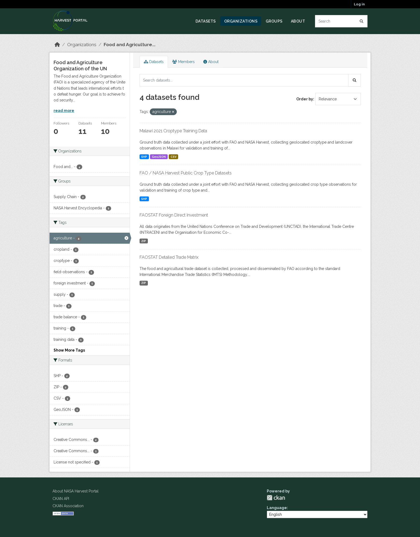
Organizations (241, 21)
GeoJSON (159, 156)
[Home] (57, 44)
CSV (174, 156)
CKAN (276, 498)
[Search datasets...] (341, 21)
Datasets (206, 21)
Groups (274, 21)
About (298, 21)
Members (183, 62)
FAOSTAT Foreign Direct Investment (174, 215)
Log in (359, 4)
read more (64, 110)
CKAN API (60, 498)
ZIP (143, 241)
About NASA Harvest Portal (75, 491)
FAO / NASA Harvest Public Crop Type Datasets (186, 173)
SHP (144, 156)
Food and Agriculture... (129, 44)
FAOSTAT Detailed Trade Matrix (169, 257)
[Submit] (361, 21)
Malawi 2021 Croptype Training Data (173, 130)
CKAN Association (68, 506)
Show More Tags (69, 350)
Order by (304, 99)
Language (277, 508)
